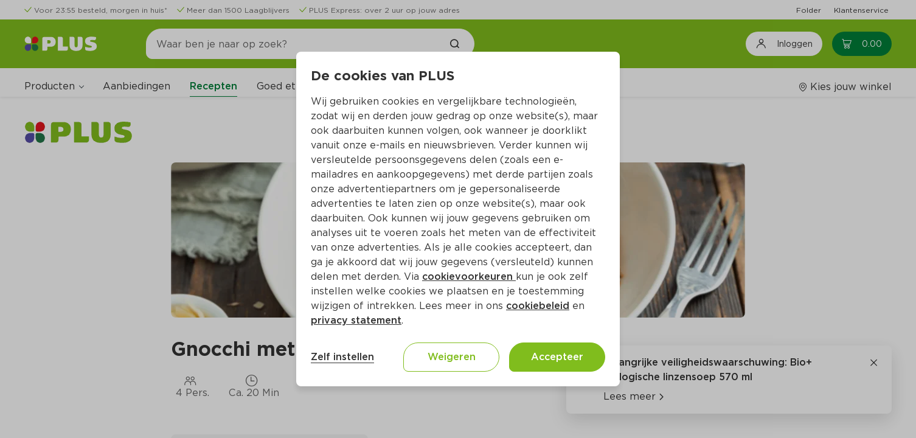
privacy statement (356, 320)
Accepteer (557, 357)
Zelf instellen (342, 357)
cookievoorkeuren (469, 276)
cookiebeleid (537, 305)
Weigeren (452, 357)
